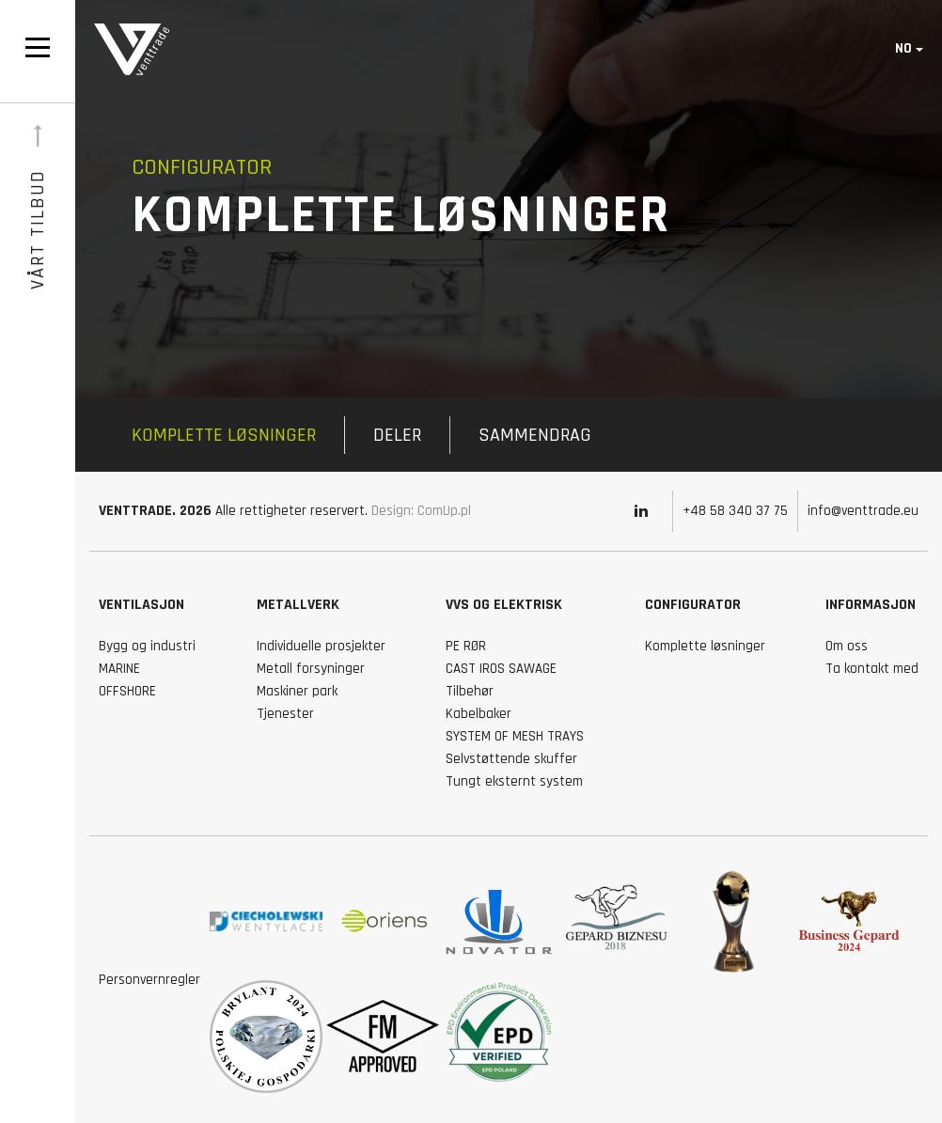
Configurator (693, 605)
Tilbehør (470, 691)
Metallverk (298, 605)
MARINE (119, 669)
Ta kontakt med (871, 669)
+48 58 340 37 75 (735, 511)
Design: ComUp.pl (421, 511)
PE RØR (466, 646)
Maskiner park (297, 691)
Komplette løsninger (224, 435)
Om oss (846, 646)
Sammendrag (535, 435)
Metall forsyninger (311, 669)
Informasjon (870, 605)
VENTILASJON (141, 605)
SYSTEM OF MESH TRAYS (515, 736)
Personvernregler (149, 980)
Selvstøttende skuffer (511, 759)
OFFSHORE (127, 691)
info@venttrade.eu (863, 511)
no (903, 48)
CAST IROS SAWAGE (501, 669)
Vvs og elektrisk (504, 605)
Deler (397, 435)
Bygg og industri (147, 646)
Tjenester (285, 714)
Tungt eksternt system (514, 781)
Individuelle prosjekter (321, 646)
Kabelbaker (478, 714)
